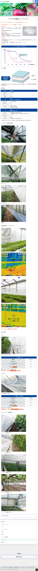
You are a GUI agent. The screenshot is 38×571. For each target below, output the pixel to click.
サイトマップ (28, 567)
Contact (19, 557)
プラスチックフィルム (4, 524)
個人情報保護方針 (10, 567)
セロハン (2, 526)
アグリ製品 (3, 539)
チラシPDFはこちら (5, 515)
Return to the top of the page (37, 570)
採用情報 (36, 1)
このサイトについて (22, 567)
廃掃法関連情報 (16, 567)
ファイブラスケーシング (5, 529)
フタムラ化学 (4, 1)
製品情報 (2, 521)
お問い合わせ (32, 567)
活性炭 (2, 534)
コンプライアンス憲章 (4, 567)
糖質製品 (2, 542)
